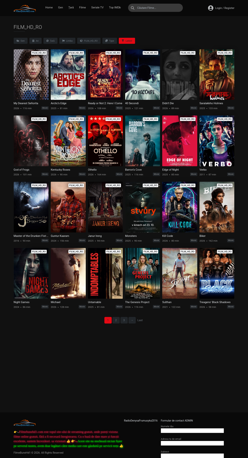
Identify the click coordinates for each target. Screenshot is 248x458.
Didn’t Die (168, 103)
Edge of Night (170, 169)
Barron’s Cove (133, 169)
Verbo (203, 169)
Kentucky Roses (60, 169)
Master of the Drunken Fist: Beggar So (31, 236)
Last (140, 320)
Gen (60, 7)
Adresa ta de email (192, 440)
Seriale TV (97, 7)
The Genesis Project (137, 302)
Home (49, 7)
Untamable (94, 302)
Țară (71, 7)
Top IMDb (115, 7)
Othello (92, 169)
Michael (55, 302)
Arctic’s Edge (58, 103)
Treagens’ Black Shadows (214, 302)
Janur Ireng (95, 236)
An (35, 40)
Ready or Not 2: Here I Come (105, 103)
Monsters (131, 236)
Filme (82, 7)
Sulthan (166, 302)
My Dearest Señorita (26, 103)
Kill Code (167, 236)
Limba (67, 40)
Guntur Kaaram (60, 236)
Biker (202, 236)
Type (109, 40)
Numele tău (192, 428)
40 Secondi (132, 103)
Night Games (22, 302)
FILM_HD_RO (89, 40)
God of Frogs (21, 169)
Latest (127, 40)
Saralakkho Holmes (211, 103)
